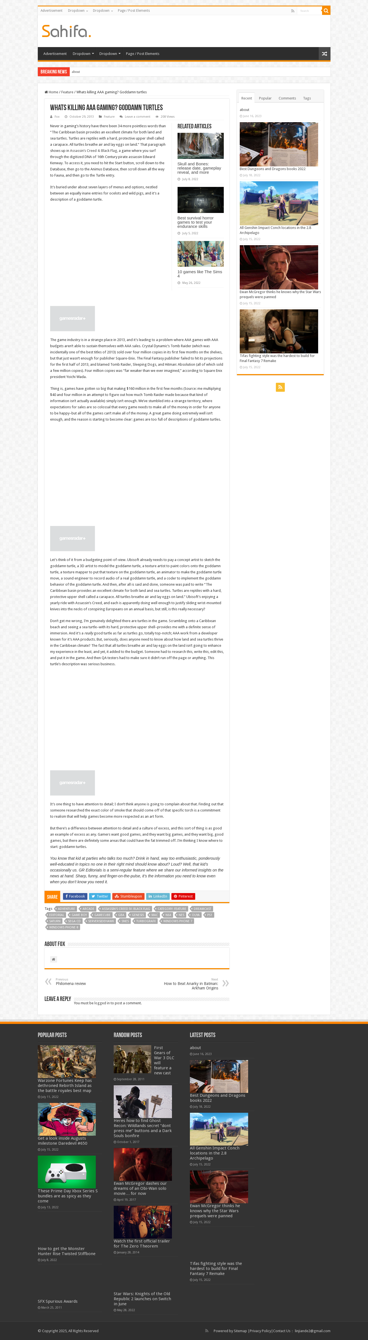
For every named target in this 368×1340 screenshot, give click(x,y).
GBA (121, 915)
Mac (155, 915)
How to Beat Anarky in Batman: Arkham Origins (189, 984)
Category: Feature (172, 909)
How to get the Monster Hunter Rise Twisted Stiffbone (67, 1251)
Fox (57, 117)
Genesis (138, 915)
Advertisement (51, 11)
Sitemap (240, 1331)
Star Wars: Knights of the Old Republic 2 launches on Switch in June (142, 1298)
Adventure (66, 909)
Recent (246, 98)
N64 (168, 915)
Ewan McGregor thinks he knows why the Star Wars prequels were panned (215, 1210)
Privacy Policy (260, 1331)
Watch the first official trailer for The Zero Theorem (142, 1244)
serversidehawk (101, 921)
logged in (102, 1003)
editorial (56, 915)
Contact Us (281, 1331)
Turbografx (146, 921)
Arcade (88, 909)
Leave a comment (137, 117)
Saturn (54, 921)
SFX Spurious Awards (58, 1301)
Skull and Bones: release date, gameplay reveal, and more (199, 168)
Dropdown (76, 11)
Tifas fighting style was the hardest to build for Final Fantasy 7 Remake (216, 1268)
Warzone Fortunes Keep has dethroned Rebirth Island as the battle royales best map (65, 1085)
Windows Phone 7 (177, 921)
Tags (307, 98)
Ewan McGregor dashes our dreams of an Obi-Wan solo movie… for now (140, 1188)
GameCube (102, 915)
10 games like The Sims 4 (200, 273)
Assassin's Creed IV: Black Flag (126, 909)
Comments (287, 98)
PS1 (209, 915)
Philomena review (84, 982)
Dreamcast (202, 909)
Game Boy (79, 915)
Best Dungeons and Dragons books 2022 (273, 169)
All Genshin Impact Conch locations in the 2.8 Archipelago (214, 1153)
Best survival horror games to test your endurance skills (196, 222)
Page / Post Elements (134, 11)
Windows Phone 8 (63, 927)
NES (181, 915)
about (76, 71)
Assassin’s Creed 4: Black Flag (93, 151)
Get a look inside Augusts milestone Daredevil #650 (62, 1141)
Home (51, 92)
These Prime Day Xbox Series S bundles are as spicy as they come (68, 1196)
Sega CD (74, 921)
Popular (265, 98)
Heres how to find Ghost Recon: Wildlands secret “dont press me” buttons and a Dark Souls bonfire (143, 1128)
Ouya (196, 915)
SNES (125, 921)
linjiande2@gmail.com (312, 1331)
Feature (67, 92)
